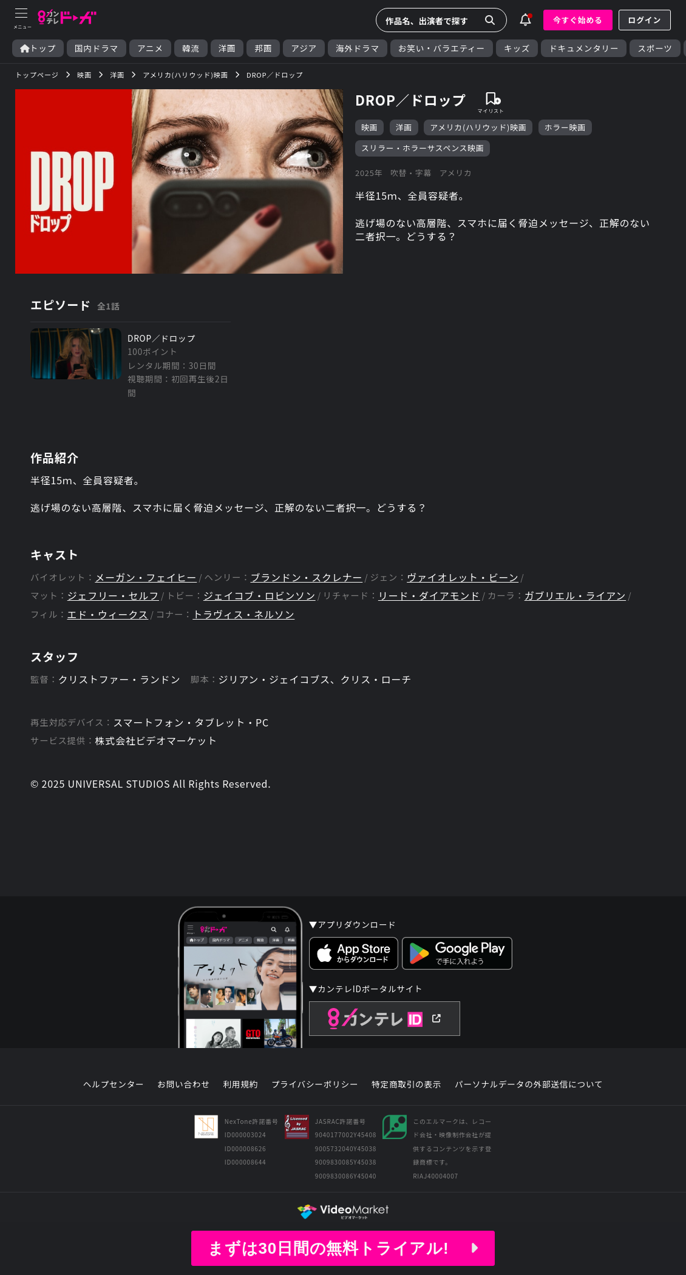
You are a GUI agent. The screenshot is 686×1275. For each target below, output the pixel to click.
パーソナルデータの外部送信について (529, 1084)
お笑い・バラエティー (441, 48)
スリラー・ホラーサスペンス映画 (422, 148)
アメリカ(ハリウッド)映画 (478, 127)
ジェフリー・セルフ (113, 596)
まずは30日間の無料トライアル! (343, 1248)
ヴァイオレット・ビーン (462, 577)
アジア (304, 48)
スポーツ (654, 48)
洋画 (227, 48)
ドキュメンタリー (584, 48)
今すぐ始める (578, 19)
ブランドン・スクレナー (306, 577)
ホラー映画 (565, 127)
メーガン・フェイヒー (146, 577)
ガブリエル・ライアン (575, 596)
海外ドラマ (357, 48)
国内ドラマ (96, 48)
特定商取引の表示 (406, 1084)
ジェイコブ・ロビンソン (259, 596)
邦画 (263, 48)
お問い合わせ (183, 1084)
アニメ (150, 48)
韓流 (191, 48)
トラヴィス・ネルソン (243, 614)
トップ (38, 48)
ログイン (644, 19)
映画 (369, 127)
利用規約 (240, 1084)
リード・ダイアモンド (429, 596)
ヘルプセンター (113, 1084)
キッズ (517, 48)
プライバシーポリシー (315, 1084)
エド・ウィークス (107, 614)
